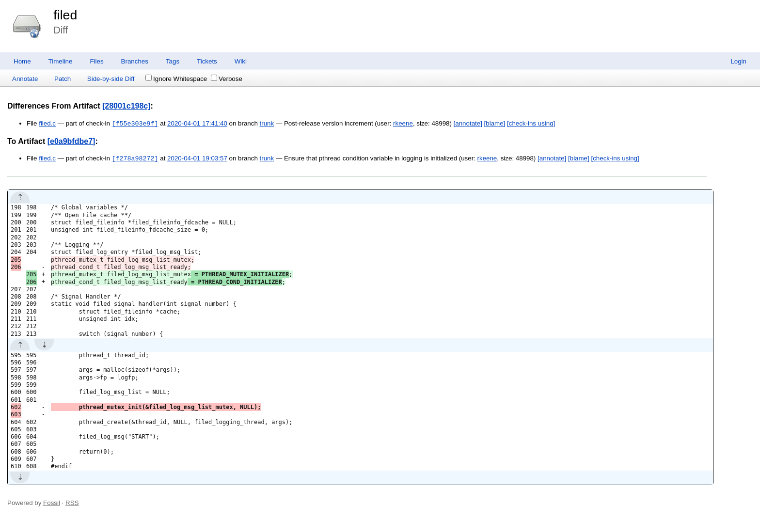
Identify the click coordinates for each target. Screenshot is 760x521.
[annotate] (468, 123)
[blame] (495, 123)
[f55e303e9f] (135, 123)
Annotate (25, 78)
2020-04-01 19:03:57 (197, 158)
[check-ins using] (531, 123)
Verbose (226, 78)
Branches (134, 61)
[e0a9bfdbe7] (71, 141)
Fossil (51, 502)
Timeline (60, 61)
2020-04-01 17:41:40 (197, 123)
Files (96, 61)
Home (22, 61)
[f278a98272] (135, 158)
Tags (172, 61)
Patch (62, 78)
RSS (72, 502)
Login (738, 61)
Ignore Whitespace (176, 78)
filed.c (47, 123)
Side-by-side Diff (111, 78)
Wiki (241, 61)
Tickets (207, 61)
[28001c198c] (126, 106)
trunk (267, 123)
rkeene (403, 123)
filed (65, 15)
